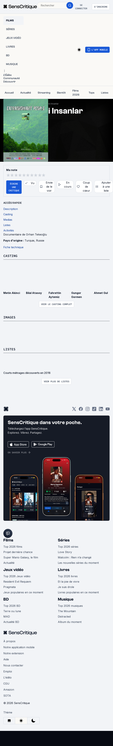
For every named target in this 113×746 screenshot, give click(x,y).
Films (8, 540)
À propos (9, 641)
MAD (6, 616)
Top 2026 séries (68, 546)
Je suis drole (66, 587)
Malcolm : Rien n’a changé (74, 557)
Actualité (8, 562)
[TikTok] (94, 410)
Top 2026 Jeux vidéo (16, 576)
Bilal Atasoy (34, 293)
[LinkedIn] (101, 410)
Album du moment (69, 622)
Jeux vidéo (13, 569)
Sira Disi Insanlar (51, 103)
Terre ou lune (12, 611)
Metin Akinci (11, 293)
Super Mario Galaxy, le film (20, 557)
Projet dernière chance (18, 552)
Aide (6, 659)
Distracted (64, 616)
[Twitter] (74, 410)
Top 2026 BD (11, 605)
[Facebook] (81, 410)
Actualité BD (11, 622)
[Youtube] (108, 410)
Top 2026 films (12, 546)
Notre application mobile (19, 647)
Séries (64, 540)
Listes (9, 349)
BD (6, 599)
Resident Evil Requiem (17, 581)
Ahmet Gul (101, 293)
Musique (65, 599)
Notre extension (13, 653)
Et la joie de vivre (68, 581)
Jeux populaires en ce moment (23, 592)
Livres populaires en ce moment (78, 592)
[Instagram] (88, 410)
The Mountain (67, 611)
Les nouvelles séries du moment (78, 562)
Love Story (65, 552)
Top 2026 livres (68, 576)
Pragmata (9, 587)
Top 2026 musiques (70, 605)
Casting (10, 256)
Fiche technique (13, 247)
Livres (63, 569)
